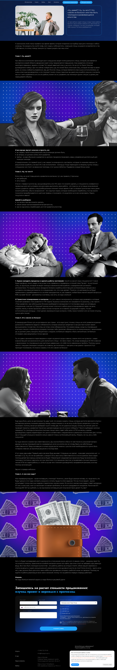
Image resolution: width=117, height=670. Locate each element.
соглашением (107, 656)
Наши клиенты (20, 661)
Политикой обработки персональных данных (77, 623)
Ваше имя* (22, 600)
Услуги (17, 651)
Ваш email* (42, 600)
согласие (66, 621)
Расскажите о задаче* (26, 611)
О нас (17, 656)
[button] (70, 2)
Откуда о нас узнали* (65, 600)
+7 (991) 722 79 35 (43, 650)
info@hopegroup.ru (44, 653)
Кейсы (17, 666)
